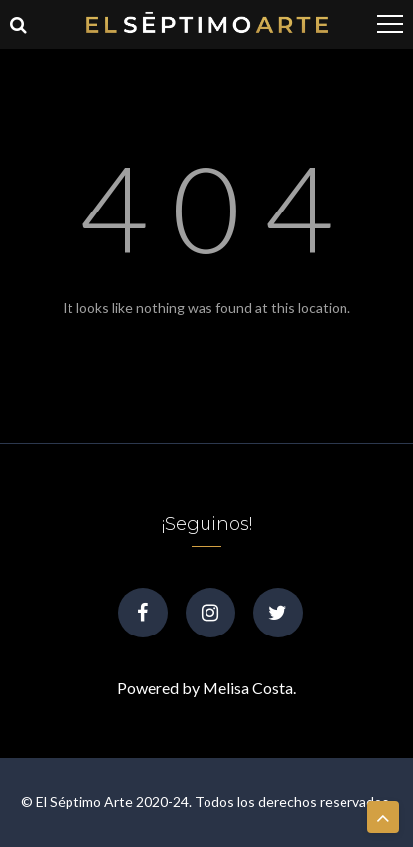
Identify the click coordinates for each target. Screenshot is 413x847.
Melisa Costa (248, 687)
